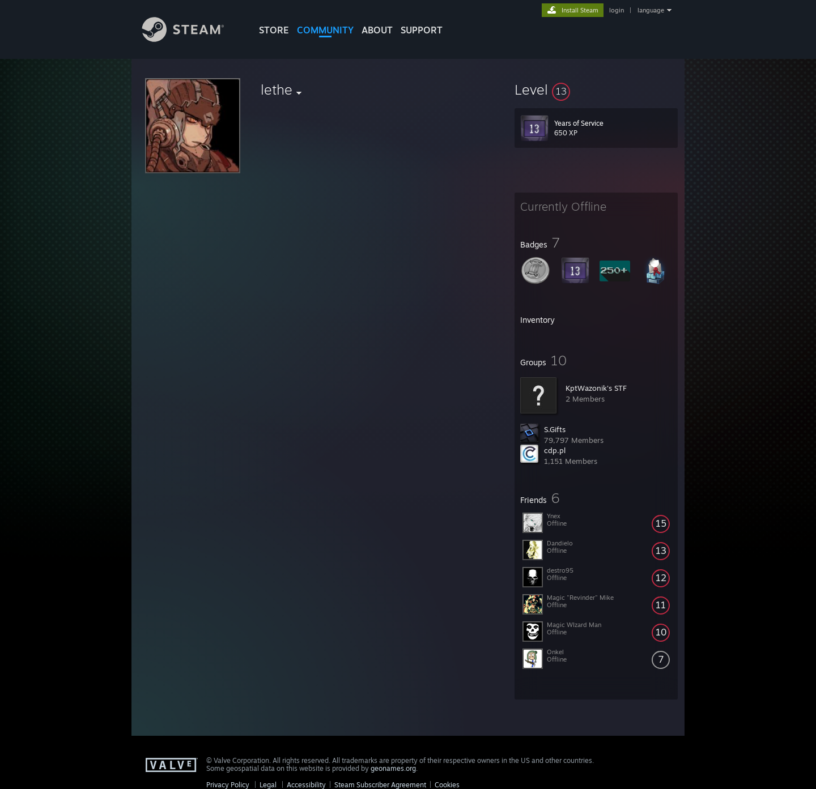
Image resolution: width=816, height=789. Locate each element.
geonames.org (393, 768)
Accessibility (306, 785)
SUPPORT (422, 30)
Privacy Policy (227, 785)
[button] (596, 89)
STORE (274, 30)
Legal (268, 785)
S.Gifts (555, 429)
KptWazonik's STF (596, 388)
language (651, 10)
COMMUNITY (325, 30)
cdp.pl (555, 450)
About (377, 30)
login (616, 10)
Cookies (447, 785)
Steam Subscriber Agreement (380, 785)
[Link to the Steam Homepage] (191, 39)
